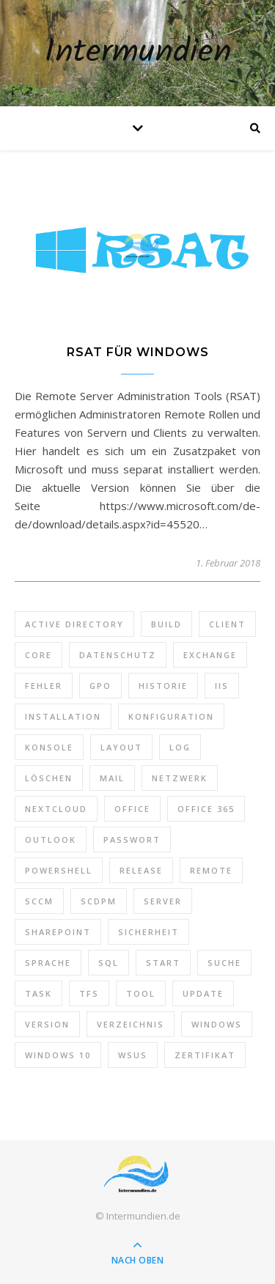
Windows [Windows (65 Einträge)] (216, 1024)
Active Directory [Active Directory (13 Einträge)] (74, 624)
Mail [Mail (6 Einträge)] (112, 777)
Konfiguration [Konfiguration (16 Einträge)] (171, 716)
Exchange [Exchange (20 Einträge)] (210, 654)
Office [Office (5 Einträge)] (132, 808)
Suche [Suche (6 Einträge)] (224, 962)
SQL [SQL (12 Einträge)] (108, 962)
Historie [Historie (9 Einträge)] (163, 685)
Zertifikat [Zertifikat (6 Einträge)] (205, 1054)
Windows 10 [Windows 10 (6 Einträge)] (58, 1054)
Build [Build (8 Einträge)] (166, 624)
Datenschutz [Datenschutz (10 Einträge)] (117, 654)
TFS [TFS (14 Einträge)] (89, 993)
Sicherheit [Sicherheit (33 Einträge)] (148, 931)
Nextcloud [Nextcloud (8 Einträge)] (56, 808)
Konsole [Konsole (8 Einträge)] (49, 747)
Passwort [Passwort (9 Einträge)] (132, 839)
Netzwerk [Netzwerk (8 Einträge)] (180, 777)
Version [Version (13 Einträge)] (47, 1024)
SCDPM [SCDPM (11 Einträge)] (99, 901)
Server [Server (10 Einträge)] (163, 901)
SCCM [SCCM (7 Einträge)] (39, 901)
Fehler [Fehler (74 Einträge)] (43, 685)
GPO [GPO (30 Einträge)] (100, 685)
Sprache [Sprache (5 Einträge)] (48, 962)
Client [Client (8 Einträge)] (227, 624)
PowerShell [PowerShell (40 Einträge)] (58, 870)
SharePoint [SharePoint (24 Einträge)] (58, 931)
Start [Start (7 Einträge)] (163, 962)
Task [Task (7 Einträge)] (38, 993)
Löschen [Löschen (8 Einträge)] (49, 777)
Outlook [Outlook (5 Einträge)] (50, 839)
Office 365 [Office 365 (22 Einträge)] (206, 808)
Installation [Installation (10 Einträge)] (63, 716)
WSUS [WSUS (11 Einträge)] (132, 1054)
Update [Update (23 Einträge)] (203, 993)
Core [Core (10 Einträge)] (38, 654)
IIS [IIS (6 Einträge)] (222, 685)
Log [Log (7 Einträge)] (180, 747)
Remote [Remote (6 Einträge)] (211, 870)
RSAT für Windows (138, 352)
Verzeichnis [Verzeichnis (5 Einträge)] (130, 1024)
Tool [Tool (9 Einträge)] (140, 993)
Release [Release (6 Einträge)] (141, 870)
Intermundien (138, 53)
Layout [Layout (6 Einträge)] (121, 747)
